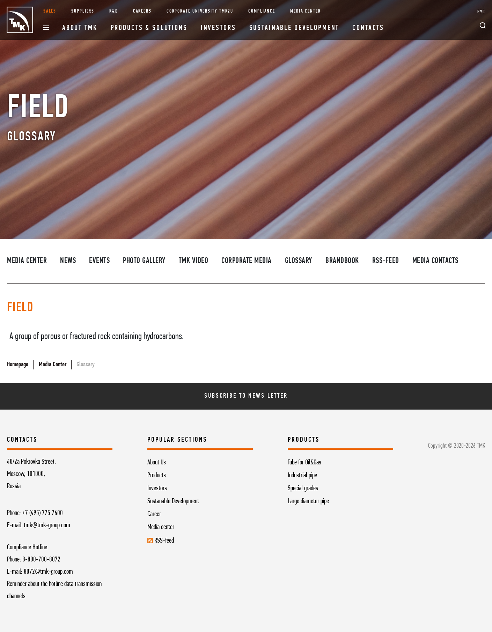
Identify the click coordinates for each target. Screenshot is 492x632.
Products (156, 475)
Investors (218, 28)
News (68, 261)
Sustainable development (294, 28)
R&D (113, 11)
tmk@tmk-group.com (47, 525)
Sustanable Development (173, 501)
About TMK (79, 28)
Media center (160, 527)
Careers (142, 11)
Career (154, 514)
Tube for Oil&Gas (304, 462)
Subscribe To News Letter (246, 396)
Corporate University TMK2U (200, 11)
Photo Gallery (144, 261)
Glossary (298, 261)
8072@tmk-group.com (48, 571)
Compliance (261, 11)
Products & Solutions (149, 28)
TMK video (193, 261)
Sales (50, 11)
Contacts (368, 28)
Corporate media (246, 261)
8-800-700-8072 (41, 559)
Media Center (305, 11)
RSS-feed (385, 261)
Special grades (303, 488)
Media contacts (435, 261)
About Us (156, 462)
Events (99, 261)
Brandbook (342, 261)
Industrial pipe (302, 475)
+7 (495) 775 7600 (42, 513)
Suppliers (82, 11)
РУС (481, 12)
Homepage (17, 364)
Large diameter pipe (308, 501)
